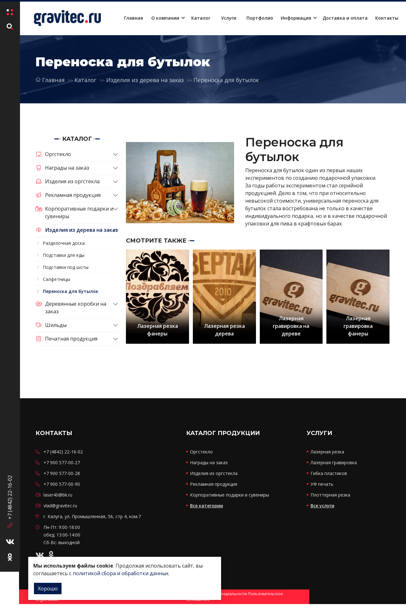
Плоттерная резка (330, 496)
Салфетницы (56, 279)
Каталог (200, 18)
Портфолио (259, 18)
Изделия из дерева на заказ (147, 80)
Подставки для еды (63, 255)
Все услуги (322, 507)
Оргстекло (53, 154)
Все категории (206, 507)
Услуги (228, 18)
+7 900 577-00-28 (61, 474)
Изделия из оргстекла (68, 181)
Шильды (51, 325)
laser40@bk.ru (57, 496)
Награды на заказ (62, 167)
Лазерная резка (327, 453)
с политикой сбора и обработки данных (118, 573)
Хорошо (48, 588)
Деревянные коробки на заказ (71, 307)
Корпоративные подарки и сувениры (74, 212)
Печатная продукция (66, 338)
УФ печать (322, 485)
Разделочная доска (64, 243)
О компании (165, 18)
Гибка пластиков (329, 474)
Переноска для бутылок (231, 80)
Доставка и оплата (345, 18)
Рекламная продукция (68, 195)
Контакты (386, 18)
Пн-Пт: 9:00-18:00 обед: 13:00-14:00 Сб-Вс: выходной (61, 535)
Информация (296, 18)
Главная (133, 18)
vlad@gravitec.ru (60, 507)
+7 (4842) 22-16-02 (9, 533)
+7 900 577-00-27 (61, 463)
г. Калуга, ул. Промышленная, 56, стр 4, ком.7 (92, 517)
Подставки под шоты (65, 267)
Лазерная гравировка (334, 463)
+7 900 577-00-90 (61, 485)
